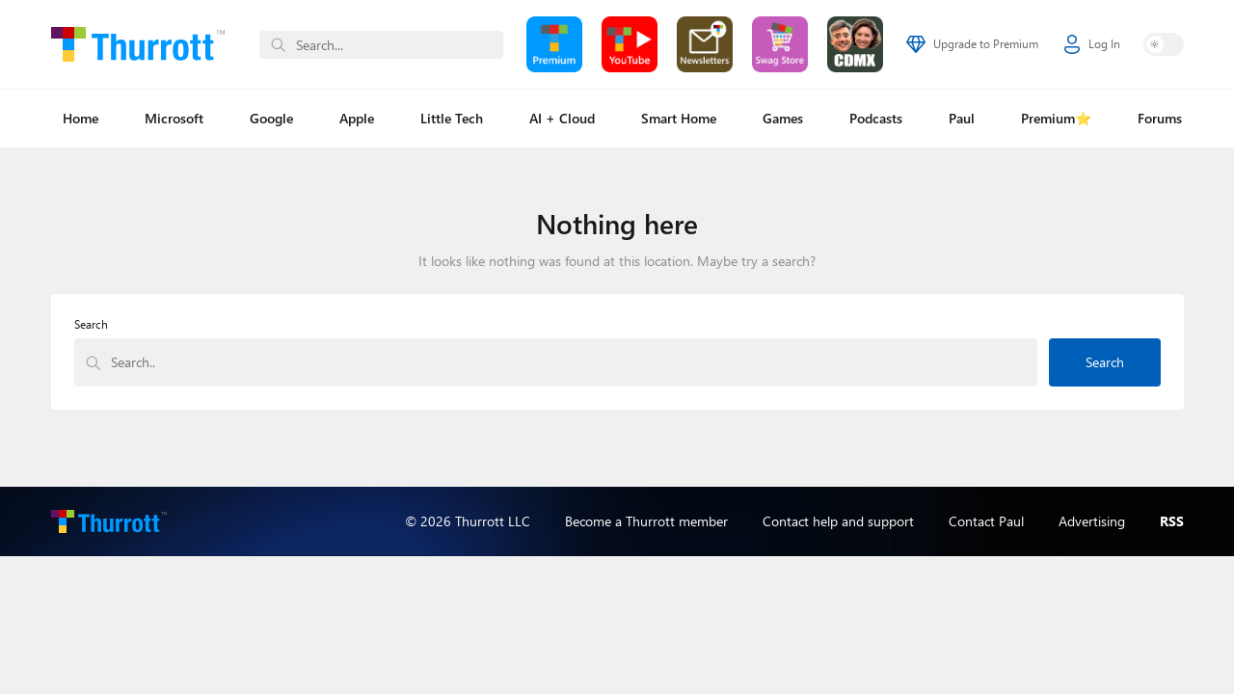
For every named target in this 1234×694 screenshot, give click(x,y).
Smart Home (678, 118)
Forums (1160, 118)
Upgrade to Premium (972, 44)
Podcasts (875, 118)
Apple (356, 118)
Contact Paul (986, 521)
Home (80, 118)
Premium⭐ (1056, 118)
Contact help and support (838, 521)
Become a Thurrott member (646, 521)
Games (783, 118)
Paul (962, 118)
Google (271, 118)
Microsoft (174, 118)
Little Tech (451, 118)
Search (91, 324)
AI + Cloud (562, 118)
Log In (1092, 44)
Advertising (1092, 521)
